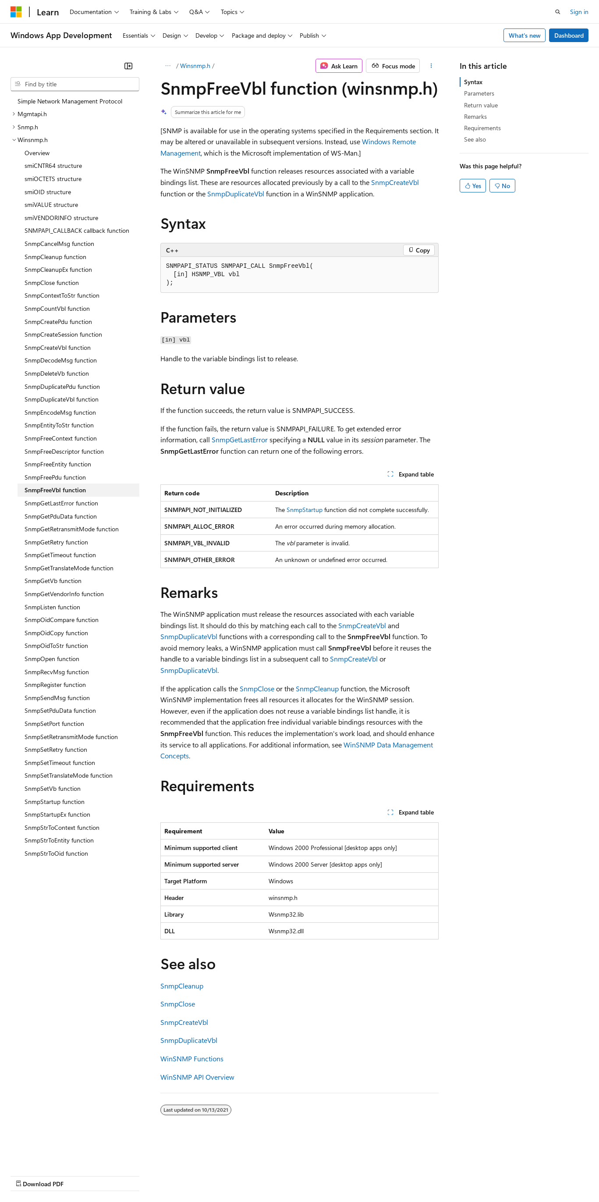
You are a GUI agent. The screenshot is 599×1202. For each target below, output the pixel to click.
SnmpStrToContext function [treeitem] (62, 827)
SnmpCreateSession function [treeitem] (63, 334)
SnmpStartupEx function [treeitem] (57, 814)
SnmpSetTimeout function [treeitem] (60, 762)
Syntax (473, 82)
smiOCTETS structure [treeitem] (53, 178)
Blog (119, 1175)
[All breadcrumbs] (168, 66)
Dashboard (569, 35)
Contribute (156, 1175)
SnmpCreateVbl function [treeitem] (58, 347)
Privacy (191, 1175)
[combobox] (75, 84)
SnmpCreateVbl (395, 182)
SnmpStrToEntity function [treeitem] (59, 840)
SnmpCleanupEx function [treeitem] (58, 269)
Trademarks (363, 1175)
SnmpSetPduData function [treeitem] (60, 710)
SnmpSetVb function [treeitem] (53, 788)
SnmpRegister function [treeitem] (55, 684)
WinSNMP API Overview (197, 1076)
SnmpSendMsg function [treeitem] (57, 697)
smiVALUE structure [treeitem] (51, 204)
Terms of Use (320, 1175)
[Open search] (558, 12)
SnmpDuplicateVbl (235, 193)
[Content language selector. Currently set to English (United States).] (51, 1154)
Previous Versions (79, 1175)
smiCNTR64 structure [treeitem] (53, 165)
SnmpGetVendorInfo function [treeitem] (64, 594)
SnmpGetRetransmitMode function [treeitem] (72, 529)
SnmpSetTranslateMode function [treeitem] (69, 775)
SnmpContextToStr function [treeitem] (62, 295)
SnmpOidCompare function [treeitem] (62, 619)
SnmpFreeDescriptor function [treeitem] (64, 451)
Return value (481, 105)
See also (475, 139)
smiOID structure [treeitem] (48, 192)
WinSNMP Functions (191, 1058)
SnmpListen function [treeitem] (52, 607)
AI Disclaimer (28, 1175)
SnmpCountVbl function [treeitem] (57, 308)
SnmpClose (257, 688)
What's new (525, 35)
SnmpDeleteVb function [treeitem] (57, 373)
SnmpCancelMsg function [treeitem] (59, 243)
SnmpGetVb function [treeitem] (53, 580)
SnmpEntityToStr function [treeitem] (59, 425)
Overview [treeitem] (37, 153)
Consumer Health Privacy (252, 1175)
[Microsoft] (16, 12)
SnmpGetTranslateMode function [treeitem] (69, 568)
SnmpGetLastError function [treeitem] (61, 503)
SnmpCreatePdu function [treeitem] (58, 321)
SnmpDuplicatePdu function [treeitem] (62, 386)
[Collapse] (128, 66)
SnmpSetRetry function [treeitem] (56, 749)
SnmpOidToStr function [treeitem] (56, 645)
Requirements (482, 128)
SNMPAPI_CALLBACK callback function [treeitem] (77, 230)
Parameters (479, 93)
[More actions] (431, 66)
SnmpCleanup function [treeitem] (55, 256)
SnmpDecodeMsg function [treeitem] (61, 360)
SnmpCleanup (317, 688)
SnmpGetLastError (240, 439)
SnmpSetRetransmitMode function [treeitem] (71, 737)
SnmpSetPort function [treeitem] (54, 723)
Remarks (475, 116)
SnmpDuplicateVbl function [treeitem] (62, 399)
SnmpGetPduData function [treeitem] (61, 516)
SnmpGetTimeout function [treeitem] (60, 555)
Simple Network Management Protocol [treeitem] (70, 101)
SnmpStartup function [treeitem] (55, 801)
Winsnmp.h (195, 65)
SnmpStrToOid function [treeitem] (56, 853)
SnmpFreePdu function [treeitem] (55, 477)
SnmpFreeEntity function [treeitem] (58, 464)
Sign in (579, 11)
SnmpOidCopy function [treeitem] (56, 633)
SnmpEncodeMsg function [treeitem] (60, 412)
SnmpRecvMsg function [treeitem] (57, 672)
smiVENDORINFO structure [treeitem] (61, 217)
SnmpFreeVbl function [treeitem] (55, 490)
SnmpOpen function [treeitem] (52, 658)
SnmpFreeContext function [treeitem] (61, 438)
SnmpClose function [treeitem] (52, 282)
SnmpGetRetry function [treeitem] (56, 542)
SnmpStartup (305, 509)
